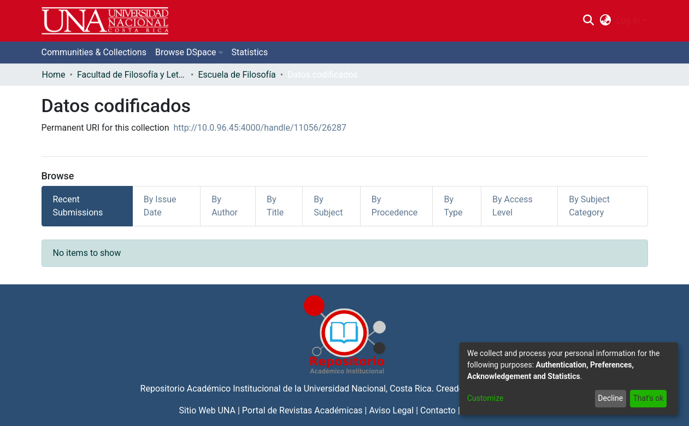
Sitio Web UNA (207, 410)
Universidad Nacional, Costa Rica (368, 388)
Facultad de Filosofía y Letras (131, 74)
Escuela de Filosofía (236, 74)
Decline (610, 398)
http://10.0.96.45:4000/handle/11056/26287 (260, 127)
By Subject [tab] (328, 206)
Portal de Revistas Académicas (302, 410)
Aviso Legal (391, 410)
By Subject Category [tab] (589, 206)
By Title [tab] (275, 206)
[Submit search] (589, 20)
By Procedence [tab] (395, 206)
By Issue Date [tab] (160, 206)
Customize (485, 398)
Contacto (438, 410)
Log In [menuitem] (628, 20)
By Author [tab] (224, 206)
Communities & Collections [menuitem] (94, 52)
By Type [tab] (453, 206)
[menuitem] (605, 20)
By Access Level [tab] (512, 206)
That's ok (648, 398)
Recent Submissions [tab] (78, 206)
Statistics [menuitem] (250, 52)
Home (54, 74)
